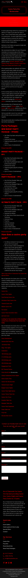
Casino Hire (4, 291)
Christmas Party (6, 344)
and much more (5, 316)
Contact (5, 531)
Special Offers (7, 529)
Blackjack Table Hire (6, 403)
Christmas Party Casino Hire (8, 300)
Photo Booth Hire (6, 372)
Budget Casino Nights (7, 388)
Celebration (4, 351)
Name (3, 431)
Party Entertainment (6, 338)
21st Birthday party (6, 357)
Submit (5, 478)
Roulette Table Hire (6, 400)
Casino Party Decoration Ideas (9, 312)
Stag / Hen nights (6, 347)
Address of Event (6, 458)
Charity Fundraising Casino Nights (10, 375)
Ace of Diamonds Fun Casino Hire (15, 321)
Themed (14, 106)
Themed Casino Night (7, 385)
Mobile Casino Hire (6, 306)
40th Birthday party (6, 363)
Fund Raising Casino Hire (8, 297)
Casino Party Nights (6, 294)
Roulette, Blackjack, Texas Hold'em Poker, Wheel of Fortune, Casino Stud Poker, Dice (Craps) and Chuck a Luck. (13, 63)
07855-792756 (14, 25)
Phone (3, 446)
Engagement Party (6, 366)
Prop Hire (3, 412)
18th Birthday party (6, 354)
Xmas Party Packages (9, 548)
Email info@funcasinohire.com (14, 18)
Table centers (11, 108)
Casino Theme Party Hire (7, 394)
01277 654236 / (14, 22)
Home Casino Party (6, 378)
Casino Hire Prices (6, 397)
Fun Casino (4, 309)
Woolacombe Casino (6, 415)
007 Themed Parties (6, 369)
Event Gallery (6, 524)
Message (4, 464)
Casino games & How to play (11, 527)
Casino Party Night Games (8, 391)
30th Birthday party (6, 360)
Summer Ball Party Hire (7, 341)
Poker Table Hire (5, 409)
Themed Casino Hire (6, 303)
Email (3, 452)
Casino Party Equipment (7, 406)
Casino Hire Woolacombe (8, 381)
